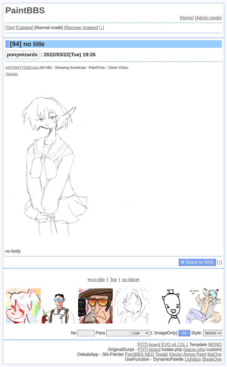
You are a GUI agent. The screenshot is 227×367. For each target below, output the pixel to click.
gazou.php (195, 349)
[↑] (219, 262)
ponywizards (22, 54)
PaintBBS (25, 10)
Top (113, 279)
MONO (215, 344)
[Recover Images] (81, 27)
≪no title (96, 279)
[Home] (187, 17)
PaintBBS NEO (139, 354)
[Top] (10, 27)
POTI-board (149, 349)
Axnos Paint (194, 354)
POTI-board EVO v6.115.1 (163, 344)
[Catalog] (24, 27)
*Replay (11, 74)
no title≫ (130, 279)
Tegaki (161, 354)
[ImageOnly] (163, 333)
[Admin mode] (208, 17)
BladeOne (212, 359)
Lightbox (193, 359)
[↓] (101, 27)
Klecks (175, 354)
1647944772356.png (22, 68)
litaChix (214, 354)
